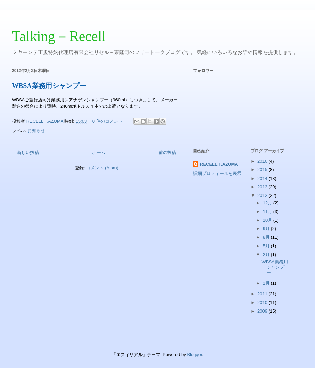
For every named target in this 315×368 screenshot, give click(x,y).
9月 (267, 228)
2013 (263, 186)
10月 (268, 220)
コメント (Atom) (102, 167)
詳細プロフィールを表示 (217, 173)
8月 (267, 237)
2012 (263, 195)
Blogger (194, 354)
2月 (267, 254)
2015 (263, 169)
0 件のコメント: (108, 121)
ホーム (98, 152)
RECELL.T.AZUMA (219, 164)
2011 (263, 293)
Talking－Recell (59, 36)
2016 (263, 161)
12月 (268, 202)
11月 (268, 211)
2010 (263, 302)
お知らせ (36, 130)
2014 (263, 178)
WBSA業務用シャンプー (49, 85)
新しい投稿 (28, 152)
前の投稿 (167, 152)
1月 (267, 283)
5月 (267, 245)
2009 (263, 311)
